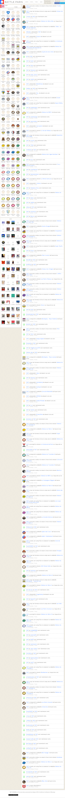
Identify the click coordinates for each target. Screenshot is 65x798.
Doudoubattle (30, 314)
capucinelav (34, 121)
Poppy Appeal (40, 338)
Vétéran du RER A (46, 475)
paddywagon (34, 107)
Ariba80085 (34, 630)
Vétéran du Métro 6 (47, 575)
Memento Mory (35, 188)
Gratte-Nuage (46, 226)
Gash (32, 61)
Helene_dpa (29, 352)
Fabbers (28, 88)
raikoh (32, 79)
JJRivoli (28, 720)
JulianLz (38, 183)
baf (27, 56)
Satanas (33, 377)
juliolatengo (34, 116)
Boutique (53, 792)
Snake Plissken (40, 400)
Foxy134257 (29, 711)
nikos (37, 373)
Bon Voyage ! (45, 752)
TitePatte (29, 149)
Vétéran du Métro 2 (46, 762)
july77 (32, 662)
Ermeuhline (39, 414)
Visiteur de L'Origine (47, 269)
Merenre (33, 70)
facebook (57, 3)
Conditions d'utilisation (44, 792)
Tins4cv (28, 16)
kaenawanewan (35, 174)
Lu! (31, 405)
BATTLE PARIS (14, 2)
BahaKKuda (39, 84)
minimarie (33, 211)
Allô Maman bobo (46, 566)
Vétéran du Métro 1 (47, 429)
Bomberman (44, 672)
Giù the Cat (29, 589)
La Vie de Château (46, 130)
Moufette (29, 653)
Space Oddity (59, 103)
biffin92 (38, 396)
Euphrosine (29, 725)
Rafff (32, 639)
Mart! (32, 334)
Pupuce (38, 36)
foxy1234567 (29, 546)
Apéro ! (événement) (47, 536)
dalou (32, 198)
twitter (62, 3)
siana (27, 776)
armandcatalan (30, 677)
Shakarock (29, 527)
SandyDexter (29, 734)
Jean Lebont (34, 648)
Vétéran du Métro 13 (46, 614)
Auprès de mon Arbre (48, 51)
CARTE (26, 1)
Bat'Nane (28, 743)
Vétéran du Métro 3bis (47, 21)
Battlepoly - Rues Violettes (49, 318)
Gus (32, 159)
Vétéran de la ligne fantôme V (50, 154)
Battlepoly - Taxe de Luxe (33, 581)
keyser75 (33, 599)
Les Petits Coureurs (46, 609)
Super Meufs (58, 246)
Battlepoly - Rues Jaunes (49, 357)
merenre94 (29, 449)
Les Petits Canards (47, 702)
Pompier (59, 550)
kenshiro (28, 324)
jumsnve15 (33, 635)
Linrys (28, 716)
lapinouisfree (34, 657)
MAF (6, 5)
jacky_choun (34, 74)
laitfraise (33, 570)
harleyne (38, 387)
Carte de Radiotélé (47, 391)
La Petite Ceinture (46, 178)
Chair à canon (45, 255)
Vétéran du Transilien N (48, 454)
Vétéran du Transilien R (48, 465)
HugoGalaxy (39, 594)
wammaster (34, 644)
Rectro (32, 216)
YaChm (32, 409)
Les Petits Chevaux (46, 279)
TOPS (36, 1)
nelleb (32, 202)
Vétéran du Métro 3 (46, 585)
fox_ (37, 93)
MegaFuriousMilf (35, 347)
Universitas (45, 706)
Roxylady (28, 343)
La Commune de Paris (47, 444)
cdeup (28, 207)
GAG (32, 309)
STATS (31, 1)
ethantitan (29, 697)
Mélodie (28, 32)
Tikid (32, 145)
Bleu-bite (44, 781)
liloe (32, 65)
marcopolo (39, 126)
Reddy (28, 729)
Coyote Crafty (30, 739)
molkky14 (28, 748)
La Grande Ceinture (47, 517)
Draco (32, 250)
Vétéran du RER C (47, 112)
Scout (42, 305)
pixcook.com (30, 792)
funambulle (29, 771)
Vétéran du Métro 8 (47, 485)
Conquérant (58, 230)
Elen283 (28, 259)
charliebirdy (39, 382)
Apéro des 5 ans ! (46, 531)
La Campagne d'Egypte (48, 480)
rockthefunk (34, 169)
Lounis (32, 140)
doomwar (28, 419)
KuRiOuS (28, 264)
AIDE (41, 1)
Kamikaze (59, 757)
